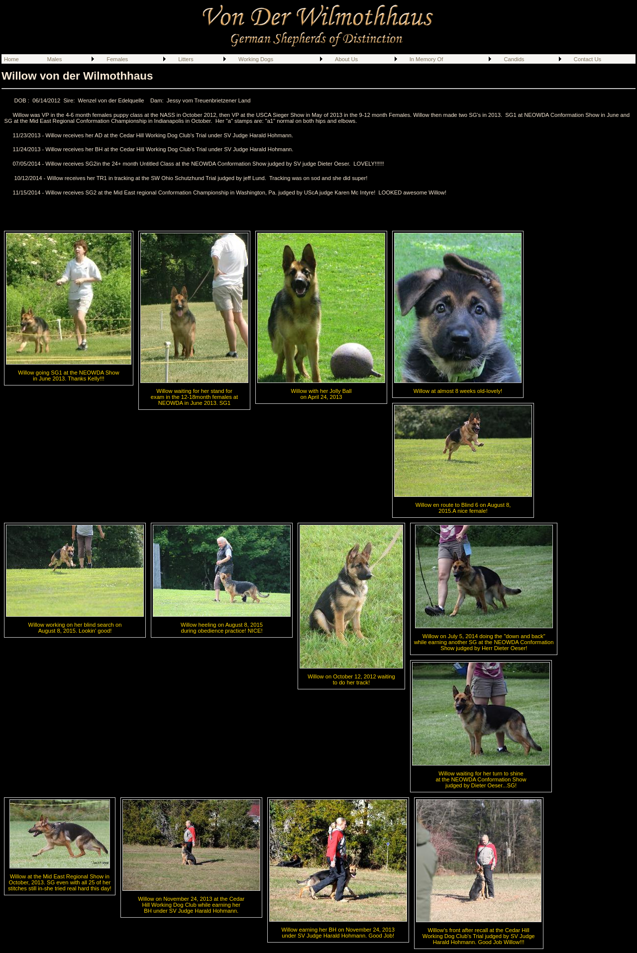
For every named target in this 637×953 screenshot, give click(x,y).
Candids (514, 59)
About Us (346, 59)
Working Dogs (255, 59)
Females (117, 59)
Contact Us (587, 59)
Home (11, 59)
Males (54, 59)
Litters (185, 59)
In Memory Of (426, 59)
